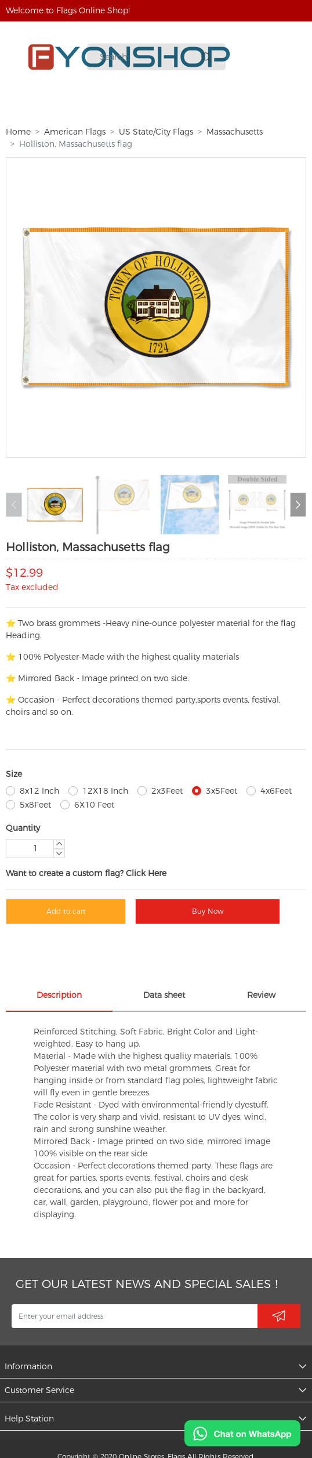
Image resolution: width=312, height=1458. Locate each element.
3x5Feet (221, 791)
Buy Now (207, 911)
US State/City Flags (156, 131)
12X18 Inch (105, 791)
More (235, 105)
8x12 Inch (39, 791)
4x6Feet (276, 791)
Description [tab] (59, 995)
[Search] (148, 57)
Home (18, 131)
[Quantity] (35, 849)
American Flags (75, 131)
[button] (298, 505)
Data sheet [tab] (164, 995)
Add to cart (66, 911)
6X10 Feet (94, 804)
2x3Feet (167, 791)
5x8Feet (35, 804)
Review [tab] (261, 995)
